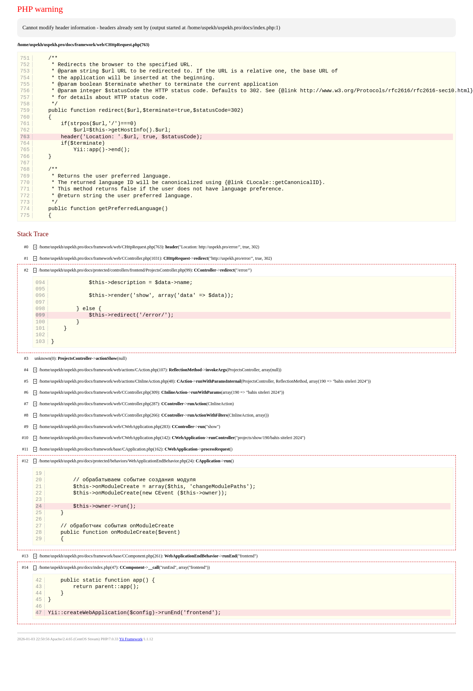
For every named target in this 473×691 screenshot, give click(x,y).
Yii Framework (130, 639)
